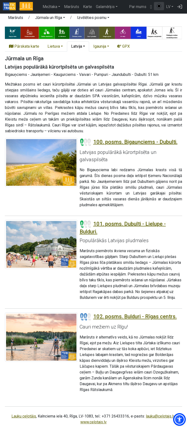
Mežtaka (50, 6)
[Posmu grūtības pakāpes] (85, 142)
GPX (123, 46)
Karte (87, 6)
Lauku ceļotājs (23, 416)
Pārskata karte (24, 46)
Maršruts (71, 6)
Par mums (137, 6)
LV (168, 6)
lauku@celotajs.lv (160, 416)
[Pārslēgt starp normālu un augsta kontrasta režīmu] (159, 6)
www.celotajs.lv (93, 422)
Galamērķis (105, 6)
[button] (50, 18)
